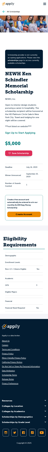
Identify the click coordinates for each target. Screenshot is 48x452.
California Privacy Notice (12, 362)
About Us (5, 341)
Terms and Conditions (11, 349)
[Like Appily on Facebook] (23, 432)
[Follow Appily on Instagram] (6, 432)
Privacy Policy (7, 354)
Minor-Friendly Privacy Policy (14, 358)
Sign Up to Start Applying (20, 132)
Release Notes (8, 379)
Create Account (24, 214)
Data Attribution (8, 371)
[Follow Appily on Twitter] (15, 432)
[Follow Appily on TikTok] (32, 432)
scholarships (13, 60)
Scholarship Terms (9, 375)
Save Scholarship (19, 153)
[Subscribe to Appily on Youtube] (41, 432)
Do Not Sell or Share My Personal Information (21, 366)
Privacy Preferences (10, 383)
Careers (5, 345)
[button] (10, 153)
